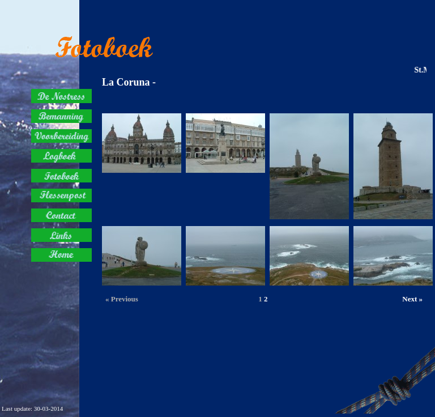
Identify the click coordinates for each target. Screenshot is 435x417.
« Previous (121, 299)
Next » (412, 299)
